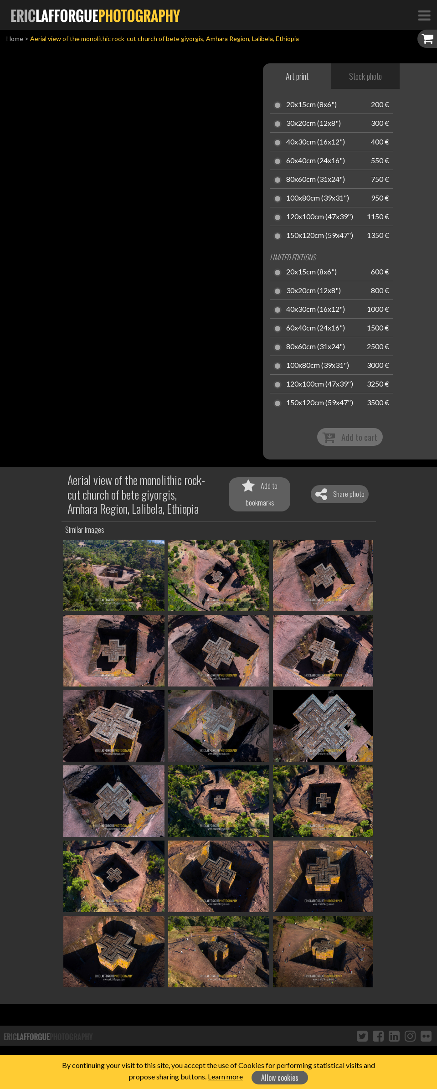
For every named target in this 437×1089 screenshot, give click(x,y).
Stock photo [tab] (365, 76)
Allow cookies (279, 1077)
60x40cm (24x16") (315, 161)
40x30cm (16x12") (315, 142)
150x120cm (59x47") (319, 235)
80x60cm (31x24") (315, 179)
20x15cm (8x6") (311, 104)
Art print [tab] (297, 76)
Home (14, 38)
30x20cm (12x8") (313, 123)
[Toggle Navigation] (424, 15)
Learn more (225, 1076)
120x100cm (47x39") (319, 217)
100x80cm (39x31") (317, 198)
